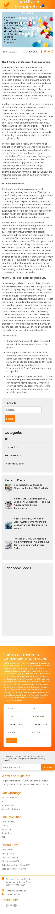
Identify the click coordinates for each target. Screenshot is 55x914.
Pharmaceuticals (9, 797)
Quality (5, 825)
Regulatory (7, 833)
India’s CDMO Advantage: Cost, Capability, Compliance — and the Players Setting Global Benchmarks (31, 503)
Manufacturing (8, 821)
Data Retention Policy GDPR (14, 869)
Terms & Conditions (11, 857)
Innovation (6, 829)
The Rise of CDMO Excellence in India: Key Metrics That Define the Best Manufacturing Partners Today (31, 543)
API (6, 439)
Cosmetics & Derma (11, 809)
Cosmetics (11, 447)
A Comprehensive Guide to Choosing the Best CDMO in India (31, 486)
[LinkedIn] (4, 905)
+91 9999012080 (13, 894)
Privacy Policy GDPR (10, 861)
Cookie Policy (7, 849)
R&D (3, 837)
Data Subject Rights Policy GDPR (16, 865)
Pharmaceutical (14, 463)
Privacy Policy (8, 853)
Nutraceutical (13, 455)
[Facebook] (11, 905)
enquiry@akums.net (16, 890)
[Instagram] (8, 905)
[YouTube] (15, 905)
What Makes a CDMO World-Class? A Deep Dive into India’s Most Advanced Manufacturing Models (30, 523)
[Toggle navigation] (49, 5)
